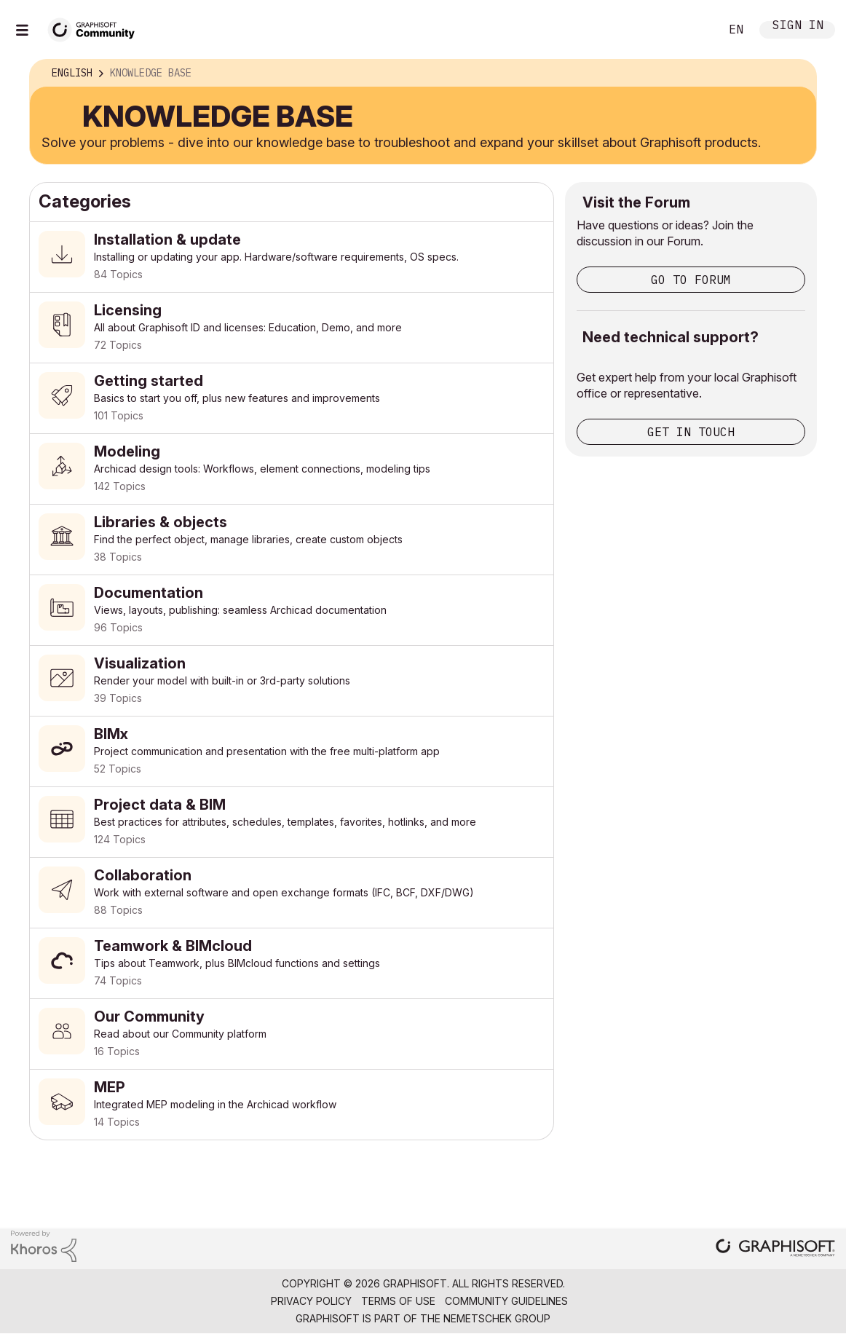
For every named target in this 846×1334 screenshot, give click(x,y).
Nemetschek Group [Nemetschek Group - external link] (496, 1318)
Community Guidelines (506, 1301)
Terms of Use (398, 1301)
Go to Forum (691, 279)
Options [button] (795, 73)
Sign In (797, 26)
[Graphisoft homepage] (775, 1249)
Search (692, 30)
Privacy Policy (311, 1301)
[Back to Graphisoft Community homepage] (96, 28)
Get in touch (691, 432)
